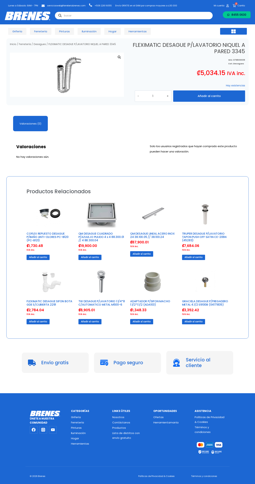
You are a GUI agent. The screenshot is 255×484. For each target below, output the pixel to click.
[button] (233, 31)
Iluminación (78, 433)
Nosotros (118, 417)
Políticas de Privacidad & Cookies (209, 419)
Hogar (75, 438)
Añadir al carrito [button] (38, 263)
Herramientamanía (165, 422)
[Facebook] (34, 430)
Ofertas (158, 417)
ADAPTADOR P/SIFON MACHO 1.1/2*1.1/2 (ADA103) (150, 309)
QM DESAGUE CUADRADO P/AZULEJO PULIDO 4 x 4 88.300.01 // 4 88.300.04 (101, 243)
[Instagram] (43, 430)
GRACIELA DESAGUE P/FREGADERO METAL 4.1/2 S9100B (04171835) (205, 309)
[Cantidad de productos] (157, 99)
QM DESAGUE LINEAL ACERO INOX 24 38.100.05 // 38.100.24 (152, 241)
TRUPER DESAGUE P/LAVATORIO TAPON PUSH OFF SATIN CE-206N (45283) (204, 243)
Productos (119, 428)
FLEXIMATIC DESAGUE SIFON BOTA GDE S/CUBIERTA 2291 (49, 309)
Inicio (13, 44)
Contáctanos (121, 422)
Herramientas (80, 443)
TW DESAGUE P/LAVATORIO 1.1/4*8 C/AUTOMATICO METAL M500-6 (101, 309)
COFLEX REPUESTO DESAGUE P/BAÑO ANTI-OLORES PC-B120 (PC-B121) (48, 243)
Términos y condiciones (203, 429)
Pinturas (76, 428)
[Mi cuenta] (227, 5)
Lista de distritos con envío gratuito (126, 435)
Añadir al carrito (209, 99)
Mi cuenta (219, 5)
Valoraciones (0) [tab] (30, 130)
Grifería (76, 417)
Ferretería (25, 44)
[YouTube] (53, 430)
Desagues (40, 44)
